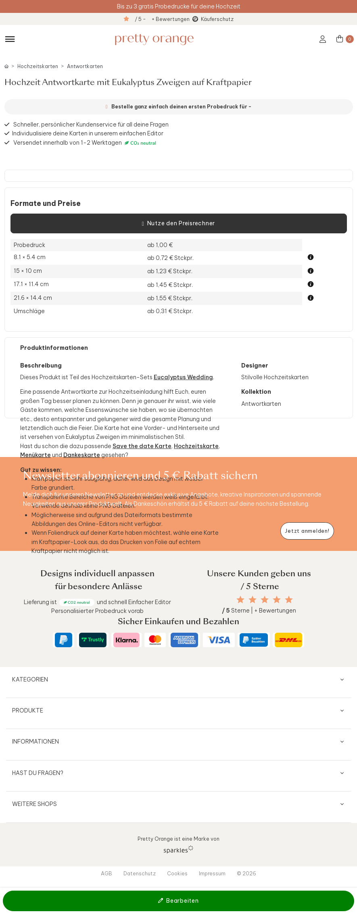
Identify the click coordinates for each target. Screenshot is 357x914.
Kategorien (30, 679)
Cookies (177, 873)
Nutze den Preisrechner (178, 223)
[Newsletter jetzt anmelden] (307, 531)
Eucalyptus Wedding (183, 377)
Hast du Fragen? (37, 773)
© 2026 (246, 873)
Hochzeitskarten (37, 66)
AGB (106, 873)
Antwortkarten (85, 66)
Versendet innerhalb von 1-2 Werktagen (85, 143)
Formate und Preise (45, 203)
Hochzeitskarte (196, 446)
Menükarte (35, 455)
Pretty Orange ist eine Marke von (178, 844)
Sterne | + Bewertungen (259, 610)
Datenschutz (139, 873)
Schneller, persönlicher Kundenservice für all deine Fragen (91, 124)
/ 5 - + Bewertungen (162, 19)
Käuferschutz (217, 19)
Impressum (212, 873)
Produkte (27, 710)
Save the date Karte (142, 446)
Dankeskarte (81, 455)
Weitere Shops (34, 804)
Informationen (35, 741)
